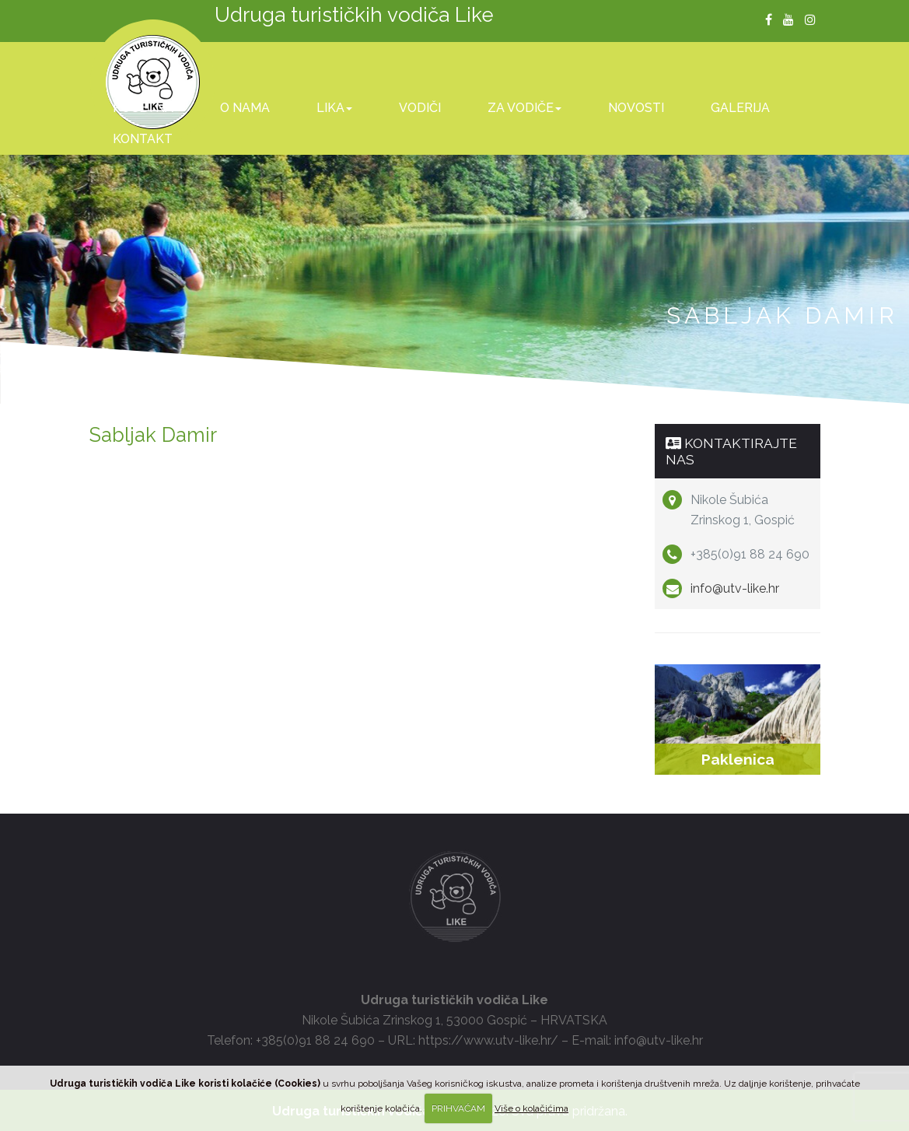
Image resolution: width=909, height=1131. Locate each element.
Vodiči (420, 107)
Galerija (740, 107)
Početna (143, 107)
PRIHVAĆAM (458, 1108)
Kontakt (143, 138)
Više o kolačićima (531, 1108)
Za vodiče (524, 107)
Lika (334, 107)
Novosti (636, 107)
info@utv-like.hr (734, 588)
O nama (245, 107)
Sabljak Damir (153, 434)
